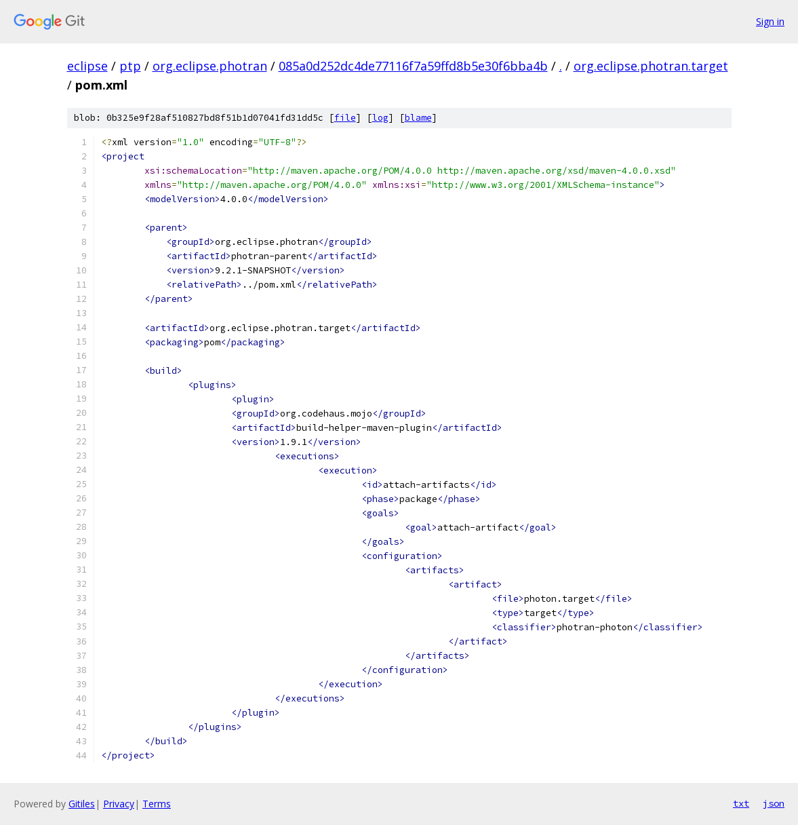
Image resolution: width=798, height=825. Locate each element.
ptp (130, 66)
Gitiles (81, 803)
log (380, 117)
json (773, 803)
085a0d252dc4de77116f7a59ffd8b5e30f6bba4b (413, 66)
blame (418, 117)
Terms (156, 803)
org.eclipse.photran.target (651, 66)
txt (741, 803)
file (345, 117)
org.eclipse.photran (210, 66)
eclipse (87, 66)
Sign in (770, 21)
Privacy (118, 803)
